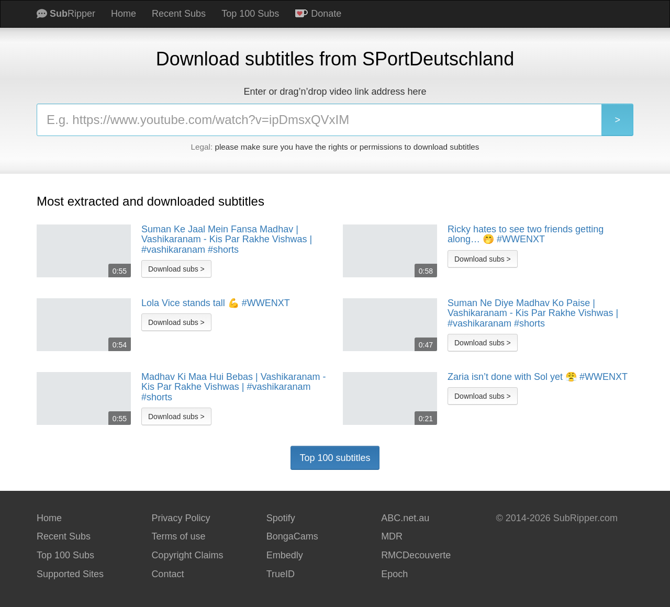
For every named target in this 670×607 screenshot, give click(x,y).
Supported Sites (70, 574)
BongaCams (292, 536)
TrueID (280, 574)
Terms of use (178, 536)
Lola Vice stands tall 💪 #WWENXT (215, 303)
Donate (318, 13)
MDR (392, 536)
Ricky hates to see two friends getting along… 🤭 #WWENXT (526, 234)
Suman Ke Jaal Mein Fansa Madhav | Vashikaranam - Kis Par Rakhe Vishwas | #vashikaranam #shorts (226, 239)
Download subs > (176, 269)
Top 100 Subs (250, 13)
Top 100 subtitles (334, 458)
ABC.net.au (405, 518)
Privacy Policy (180, 518)
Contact (167, 574)
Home (123, 13)
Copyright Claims (187, 555)
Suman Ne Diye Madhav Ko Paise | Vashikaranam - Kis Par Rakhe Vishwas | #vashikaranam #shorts (533, 313)
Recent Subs (179, 13)
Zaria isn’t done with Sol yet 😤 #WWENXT (538, 377)
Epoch (394, 574)
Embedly (284, 555)
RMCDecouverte (416, 555)
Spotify (280, 518)
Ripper (66, 13)
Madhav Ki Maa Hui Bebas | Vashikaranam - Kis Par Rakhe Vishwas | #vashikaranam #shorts (233, 387)
